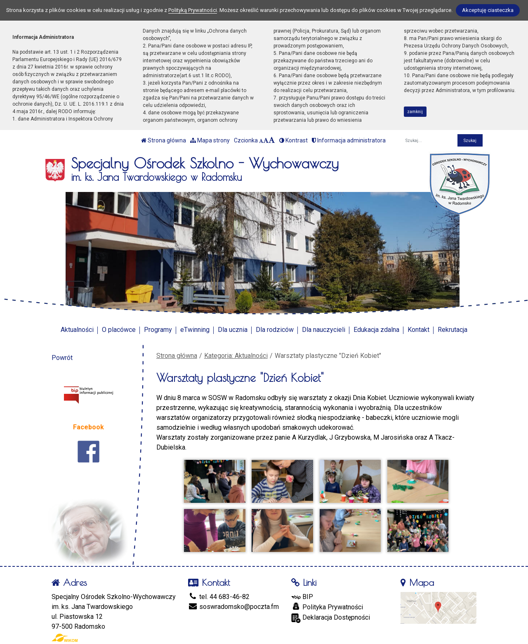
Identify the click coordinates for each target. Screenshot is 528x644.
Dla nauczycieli (323, 330)
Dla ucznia (233, 330)
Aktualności (77, 330)
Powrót (62, 358)
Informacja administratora (349, 140)
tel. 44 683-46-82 (219, 597)
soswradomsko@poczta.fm (233, 607)
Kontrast (293, 140)
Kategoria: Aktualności (236, 356)
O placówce (119, 330)
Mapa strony (210, 140)
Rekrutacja (452, 330)
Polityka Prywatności (327, 607)
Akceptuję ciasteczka (488, 10)
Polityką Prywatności (192, 10)
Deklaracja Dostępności (330, 618)
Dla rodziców (275, 330)
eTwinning (195, 330)
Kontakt (418, 330)
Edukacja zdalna (376, 330)
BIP (302, 597)
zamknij (415, 111)
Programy (158, 330)
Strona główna (163, 140)
